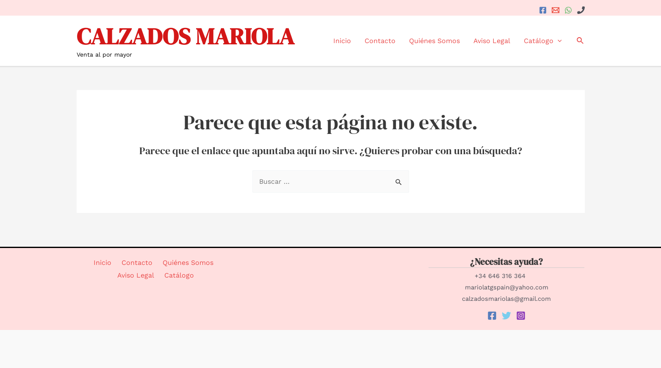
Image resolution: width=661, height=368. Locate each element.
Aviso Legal (491, 41)
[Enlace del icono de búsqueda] (580, 40)
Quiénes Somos (434, 41)
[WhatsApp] (568, 10)
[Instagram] (520, 315)
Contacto (380, 41)
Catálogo (543, 41)
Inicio (342, 41)
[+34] (581, 10)
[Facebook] (543, 10)
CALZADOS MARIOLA (185, 36)
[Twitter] (506, 315)
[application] (557, 41)
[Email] (555, 10)
